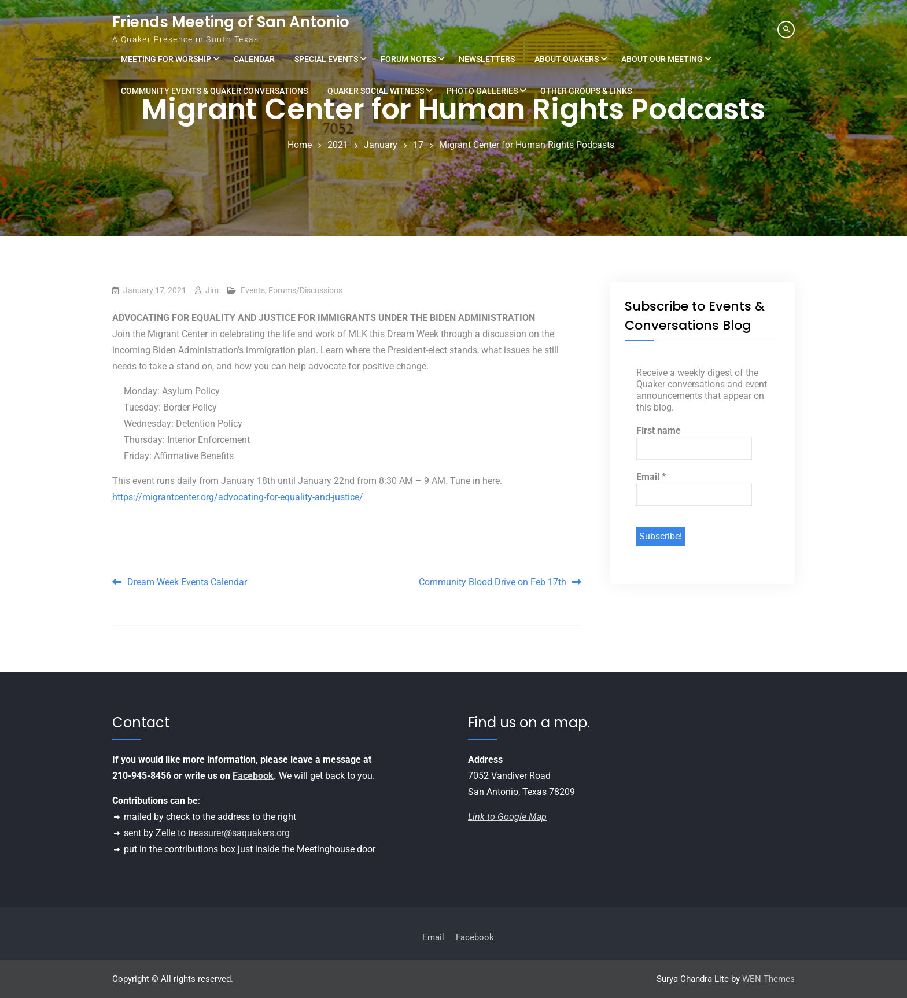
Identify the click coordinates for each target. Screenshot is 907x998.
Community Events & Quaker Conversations (214, 90)
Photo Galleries (482, 90)
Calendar (254, 59)
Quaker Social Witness (375, 90)
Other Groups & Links (586, 90)
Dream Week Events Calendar (187, 581)
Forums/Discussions (305, 290)
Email (651, 476)
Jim (212, 290)
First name (658, 430)
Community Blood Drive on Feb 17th (492, 581)
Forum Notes (408, 59)
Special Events (326, 59)
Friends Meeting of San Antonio (230, 22)
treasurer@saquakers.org (239, 832)
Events (253, 290)
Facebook (253, 775)
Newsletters (487, 59)
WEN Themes (768, 979)
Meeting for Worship (166, 59)
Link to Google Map (507, 816)
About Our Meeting (662, 59)
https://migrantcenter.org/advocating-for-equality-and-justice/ (237, 496)
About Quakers (566, 59)
